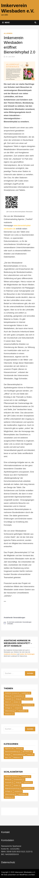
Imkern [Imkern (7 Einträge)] (8, 702)
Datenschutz (8, 862)
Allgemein (8, 33)
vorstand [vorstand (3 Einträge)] (18, 708)
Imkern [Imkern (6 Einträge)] (30, 754)
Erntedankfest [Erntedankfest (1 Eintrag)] (19, 696)
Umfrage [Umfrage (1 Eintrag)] (8, 708)
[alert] (19, 623)
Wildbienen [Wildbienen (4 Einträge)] (17, 757)
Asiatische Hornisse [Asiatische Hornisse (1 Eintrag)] (12, 693)
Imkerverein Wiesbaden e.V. (25, 872)
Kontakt (5, 832)
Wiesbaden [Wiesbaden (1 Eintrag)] (22, 711)
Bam (33, 875)
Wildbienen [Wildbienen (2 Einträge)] (9, 714)
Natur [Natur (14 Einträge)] (8, 757)
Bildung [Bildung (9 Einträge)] (8, 696)
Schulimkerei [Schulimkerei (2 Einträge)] (28, 705)
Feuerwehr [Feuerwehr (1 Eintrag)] (9, 699)
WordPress (23, 875)
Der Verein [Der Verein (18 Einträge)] (27, 751)
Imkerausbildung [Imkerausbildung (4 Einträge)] (19, 754)
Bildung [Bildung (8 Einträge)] (19, 748)
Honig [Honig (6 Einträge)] (8, 754)
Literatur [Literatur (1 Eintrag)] (16, 702)
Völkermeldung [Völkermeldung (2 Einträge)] (10, 711)
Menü (6, 22)
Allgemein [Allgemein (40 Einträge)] (9, 748)
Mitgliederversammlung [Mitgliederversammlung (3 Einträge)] (13, 705)
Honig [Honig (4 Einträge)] (18, 699)
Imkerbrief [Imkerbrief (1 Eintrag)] (28, 699)
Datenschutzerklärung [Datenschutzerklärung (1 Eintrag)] (12, 751)
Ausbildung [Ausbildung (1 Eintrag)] (25, 693)
